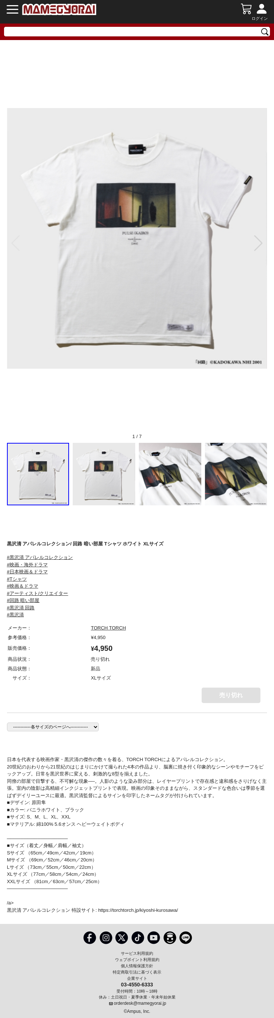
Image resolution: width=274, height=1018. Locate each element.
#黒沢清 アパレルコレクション (40, 557)
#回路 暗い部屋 (23, 600)
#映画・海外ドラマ (27, 564)
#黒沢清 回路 (21, 607)
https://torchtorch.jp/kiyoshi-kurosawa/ (138, 910)
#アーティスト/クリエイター (37, 593)
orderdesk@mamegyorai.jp (140, 1003)
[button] (258, 243)
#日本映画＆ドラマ (27, 571)
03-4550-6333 (137, 984)
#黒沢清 (15, 614)
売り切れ (231, 695)
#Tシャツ (17, 579)
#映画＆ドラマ (22, 586)
